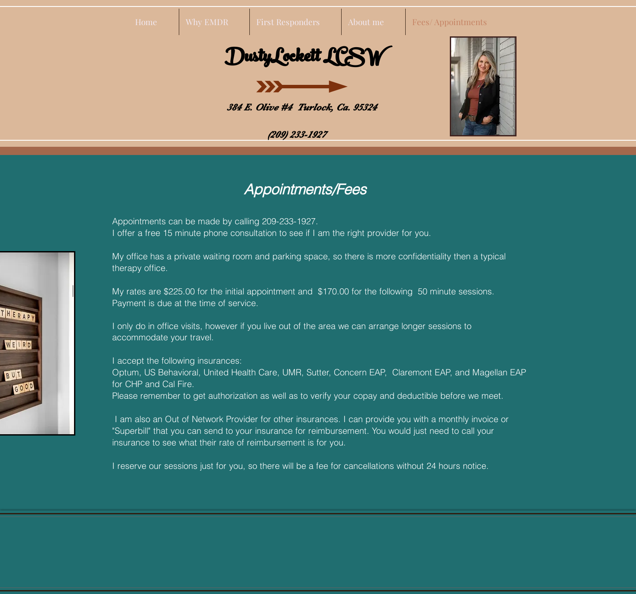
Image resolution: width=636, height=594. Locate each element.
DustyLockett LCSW (303, 58)
